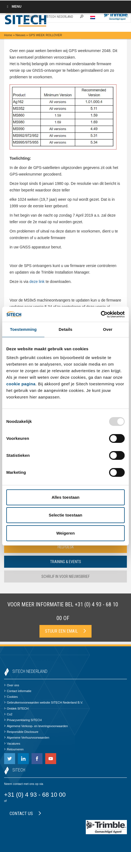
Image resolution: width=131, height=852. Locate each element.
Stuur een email (65, 631)
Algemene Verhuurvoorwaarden (26, 737)
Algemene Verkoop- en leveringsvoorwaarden (36, 726)
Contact (33, 16)
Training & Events (65, 562)
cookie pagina (21, 383)
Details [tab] (65, 329)
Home (8, 35)
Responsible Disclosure (21, 731)
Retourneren (14, 749)
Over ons (11, 685)
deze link (36, 281)
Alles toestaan (65, 497)
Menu (13, 6)
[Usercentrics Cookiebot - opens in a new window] (101, 314)
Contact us (25, 813)
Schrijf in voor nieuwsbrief (65, 576)
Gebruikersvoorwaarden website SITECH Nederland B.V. (43, 702)
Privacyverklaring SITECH (23, 720)
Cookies (11, 696)
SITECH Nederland (59, 16)
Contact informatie (17, 691)
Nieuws (20, 35)
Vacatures (12, 743)
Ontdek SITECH (16, 708)
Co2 (8, 714)
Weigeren (65, 533)
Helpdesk (66, 547)
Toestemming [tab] (23, 329)
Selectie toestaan (65, 515)
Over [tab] (108, 329)
